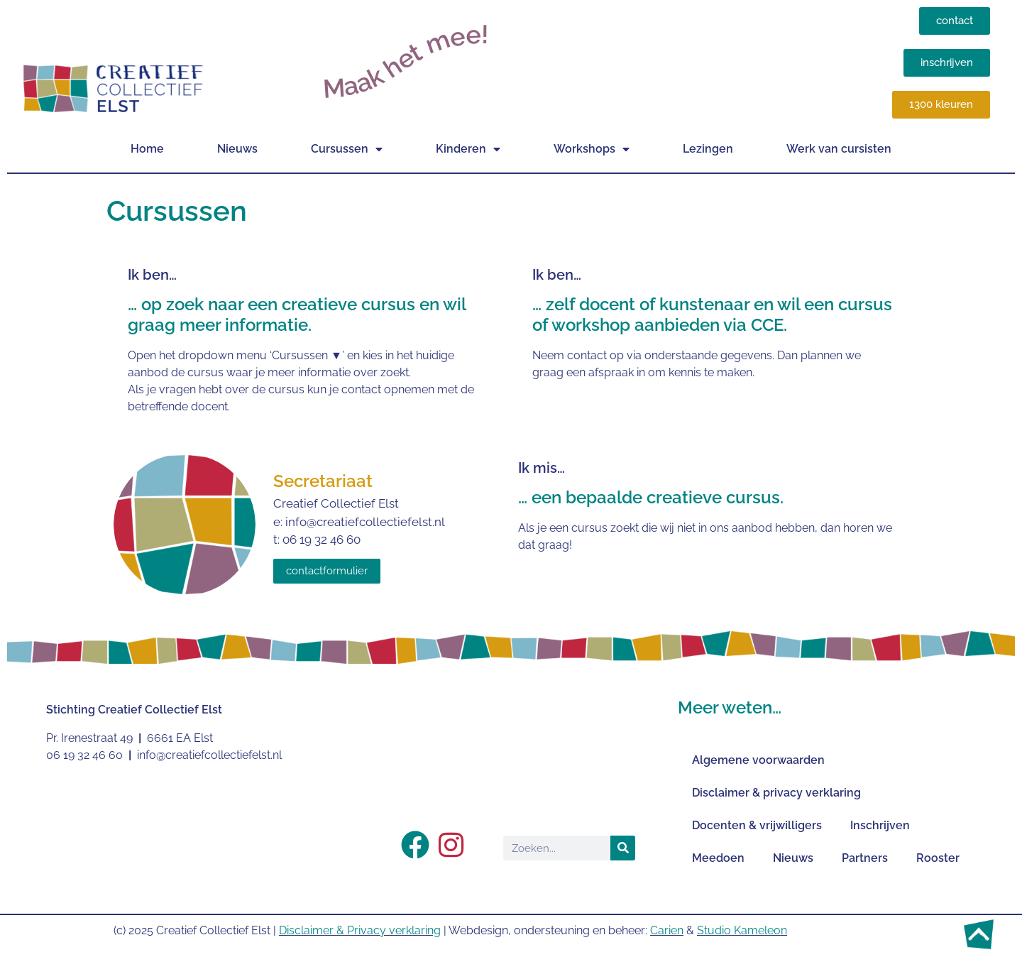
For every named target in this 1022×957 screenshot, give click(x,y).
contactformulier (327, 570)
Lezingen (708, 148)
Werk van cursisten (838, 148)
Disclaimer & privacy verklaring (776, 792)
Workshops (592, 149)
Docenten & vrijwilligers (757, 825)
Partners (865, 858)
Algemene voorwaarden (758, 760)
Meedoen (718, 858)
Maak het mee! (405, 61)
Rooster (938, 858)
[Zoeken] (622, 848)
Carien (666, 930)
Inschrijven (880, 825)
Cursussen (347, 149)
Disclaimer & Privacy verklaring (360, 930)
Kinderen (468, 149)
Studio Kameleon (742, 930)
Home (147, 148)
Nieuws (237, 148)
